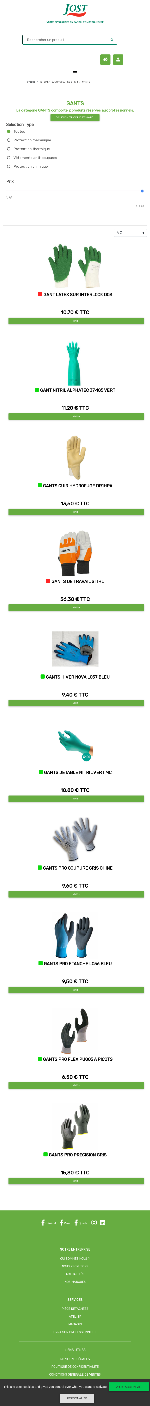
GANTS (86, 82)
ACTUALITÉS (75, 1274)
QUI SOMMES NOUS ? (75, 1259)
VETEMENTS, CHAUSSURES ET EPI (59, 82)
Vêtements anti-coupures (35, 158)
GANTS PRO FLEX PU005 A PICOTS (78, 1059)
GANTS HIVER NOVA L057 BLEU (78, 677)
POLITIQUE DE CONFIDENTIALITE (75, 1367)
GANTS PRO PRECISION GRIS (78, 1154)
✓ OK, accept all (129, 1387)
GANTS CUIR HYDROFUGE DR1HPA (77, 485)
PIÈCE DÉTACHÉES (75, 1309)
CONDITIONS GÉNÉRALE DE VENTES (75, 1374)
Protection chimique (30, 166)
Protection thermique (31, 149)
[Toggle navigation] (75, 73)
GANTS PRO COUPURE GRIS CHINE (78, 868)
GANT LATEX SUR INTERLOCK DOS (77, 294)
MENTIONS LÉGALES (75, 1359)
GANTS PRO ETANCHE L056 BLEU (78, 963)
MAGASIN (75, 1324)
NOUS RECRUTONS (75, 1266)
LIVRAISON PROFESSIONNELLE (75, 1332)
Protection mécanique (32, 140)
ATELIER (75, 1316)
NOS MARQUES (75, 1282)
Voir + (76, 321)
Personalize (77, 1398)
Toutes (19, 131)
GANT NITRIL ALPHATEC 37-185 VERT (77, 390)
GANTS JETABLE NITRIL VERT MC (78, 772)
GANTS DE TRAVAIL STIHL (78, 581)
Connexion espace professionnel (75, 117)
